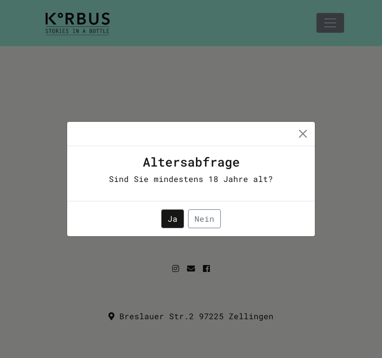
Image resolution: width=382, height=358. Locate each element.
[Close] (303, 134)
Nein (204, 218)
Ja (173, 218)
